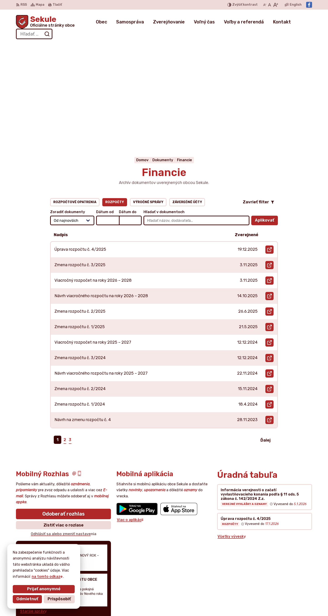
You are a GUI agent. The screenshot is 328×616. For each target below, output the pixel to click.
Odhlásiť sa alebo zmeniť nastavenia (63, 431)
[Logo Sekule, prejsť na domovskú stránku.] (45, 22)
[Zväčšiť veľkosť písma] (275, 5)
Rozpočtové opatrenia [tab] (74, 99)
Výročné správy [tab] (148, 99)
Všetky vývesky (232, 433)
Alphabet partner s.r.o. (83, 560)
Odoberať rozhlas (63, 411)
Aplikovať (266, 118)
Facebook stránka (277, 593)
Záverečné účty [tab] (187, 99)
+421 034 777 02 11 (278, 583)
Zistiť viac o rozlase (64, 421)
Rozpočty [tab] (114, 99)
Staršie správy (33, 508)
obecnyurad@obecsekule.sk (286, 588)
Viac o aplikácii (130, 417)
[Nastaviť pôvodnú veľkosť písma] (269, 5)
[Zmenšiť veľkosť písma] (264, 5)
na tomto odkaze (46, 576)
